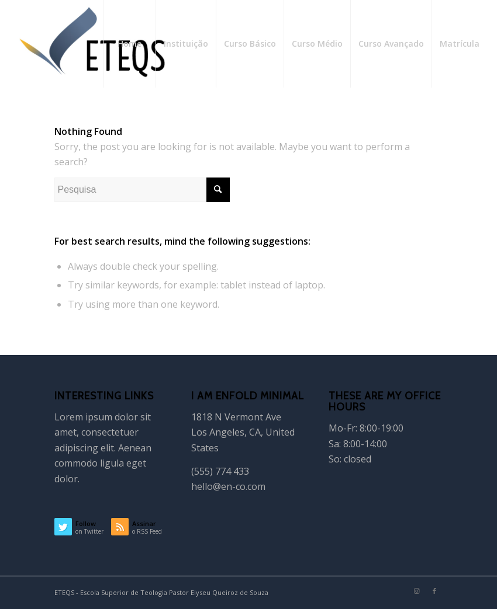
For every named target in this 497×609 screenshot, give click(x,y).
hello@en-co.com (228, 486)
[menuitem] (129, 44)
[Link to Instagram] (417, 591)
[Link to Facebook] (434, 591)
